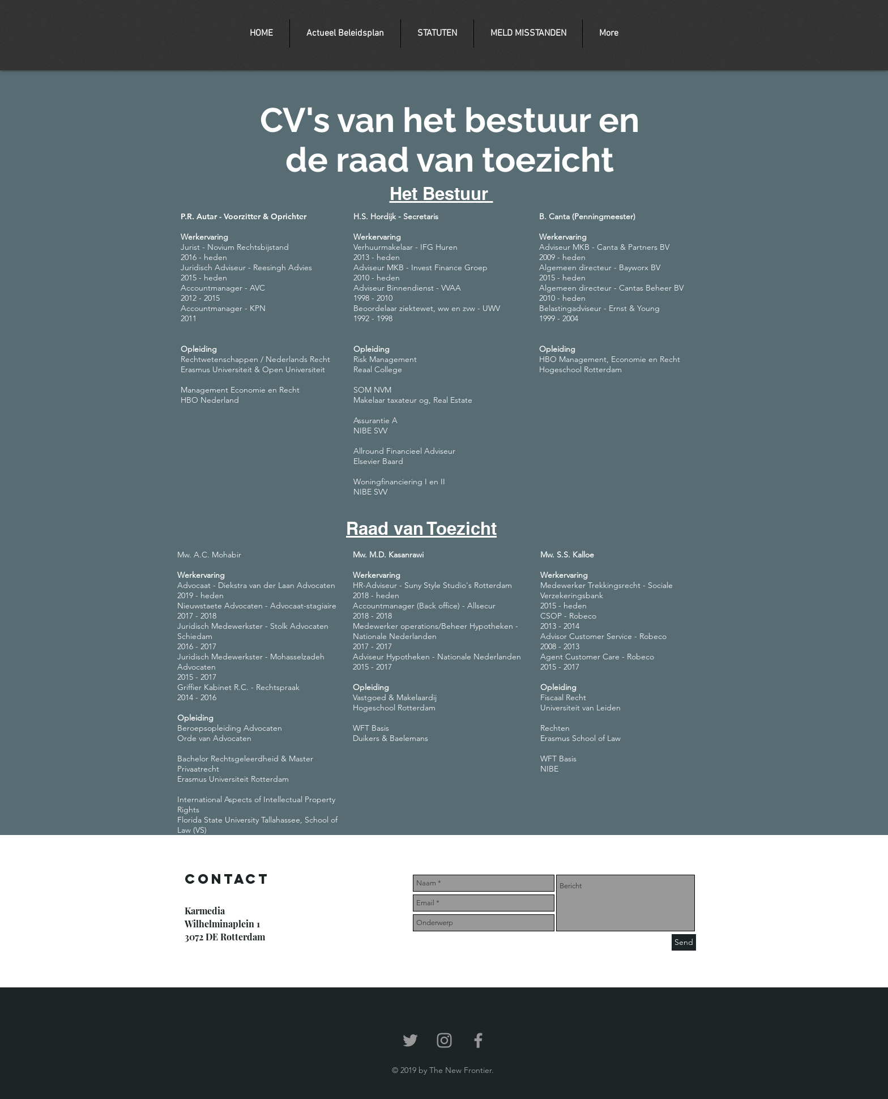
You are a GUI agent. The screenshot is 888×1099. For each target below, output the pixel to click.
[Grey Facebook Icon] (478, 1040)
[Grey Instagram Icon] (444, 1040)
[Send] (684, 942)
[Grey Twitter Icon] (410, 1040)
